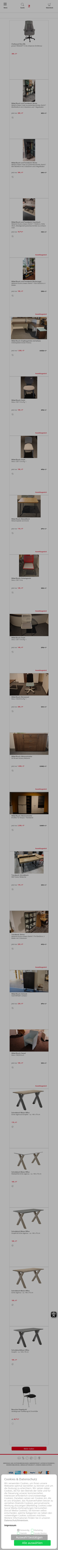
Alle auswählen (32, 1543)
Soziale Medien (40, 1533)
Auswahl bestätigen (29, 1537)
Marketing (38, 1530)
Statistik (23, 1533)
